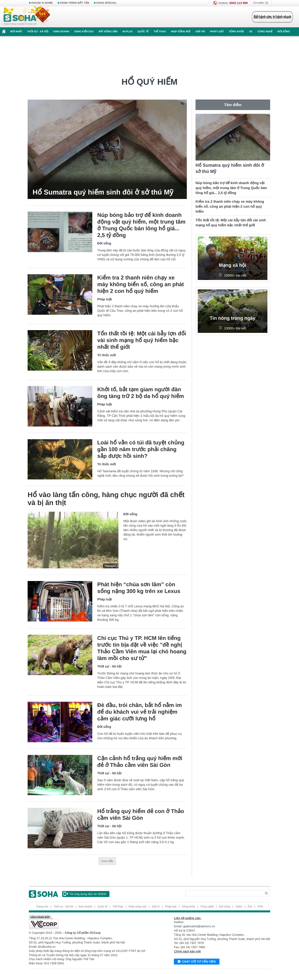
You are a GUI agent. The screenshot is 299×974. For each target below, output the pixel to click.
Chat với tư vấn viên (197, 962)
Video (238, 906)
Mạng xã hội (232, 265)
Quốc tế (143, 31)
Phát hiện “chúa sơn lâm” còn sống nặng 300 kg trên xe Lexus (138, 587)
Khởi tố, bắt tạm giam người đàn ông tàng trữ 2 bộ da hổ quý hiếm (140, 392)
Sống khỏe (236, 31)
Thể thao (159, 31)
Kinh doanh (61, 31)
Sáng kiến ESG (84, 31)
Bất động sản (108, 31)
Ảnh (250, 906)
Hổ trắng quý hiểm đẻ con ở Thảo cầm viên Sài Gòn (140, 814)
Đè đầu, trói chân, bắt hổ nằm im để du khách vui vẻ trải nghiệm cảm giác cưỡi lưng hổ (139, 712)
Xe (250, 31)
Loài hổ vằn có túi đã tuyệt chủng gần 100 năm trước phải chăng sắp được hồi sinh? (140, 449)
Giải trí (200, 31)
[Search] (224, 893)
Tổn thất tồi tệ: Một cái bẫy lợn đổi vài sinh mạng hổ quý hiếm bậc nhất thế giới (141, 340)
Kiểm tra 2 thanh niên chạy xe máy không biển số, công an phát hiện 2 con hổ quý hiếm (140, 284)
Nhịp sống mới (180, 31)
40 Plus (127, 31)
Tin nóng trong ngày (232, 318)
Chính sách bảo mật (187, 951)
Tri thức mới (106, 355)
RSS (260, 906)
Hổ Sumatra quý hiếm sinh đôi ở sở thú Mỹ (103, 192)
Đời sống (283, 31)
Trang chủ (42, 906)
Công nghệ (265, 31)
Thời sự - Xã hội (38, 31)
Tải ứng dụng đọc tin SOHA (84, 894)
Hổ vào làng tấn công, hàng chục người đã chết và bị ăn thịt (106, 498)
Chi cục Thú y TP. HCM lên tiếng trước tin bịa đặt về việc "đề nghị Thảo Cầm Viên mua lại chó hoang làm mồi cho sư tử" (141, 648)
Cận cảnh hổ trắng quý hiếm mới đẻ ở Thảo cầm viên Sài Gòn (139, 761)
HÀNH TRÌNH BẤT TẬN (74, 2)
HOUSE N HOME (42, 2)
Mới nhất (16, 31)
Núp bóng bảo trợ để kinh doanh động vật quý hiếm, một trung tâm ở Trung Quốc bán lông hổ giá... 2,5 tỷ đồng (141, 225)
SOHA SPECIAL (106, 2)
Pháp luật (217, 31)
